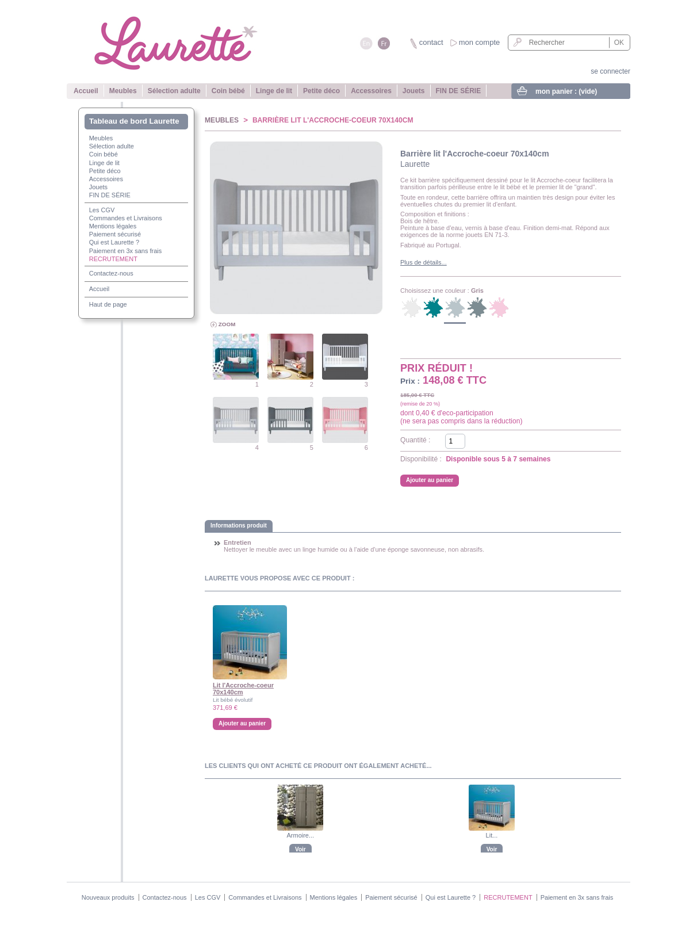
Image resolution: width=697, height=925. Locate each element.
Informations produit (238, 525)
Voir (300, 849)
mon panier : (566, 91)
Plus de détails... (423, 262)
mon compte (479, 42)
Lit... (492, 835)
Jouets (414, 91)
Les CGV (102, 210)
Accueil (86, 91)
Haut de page (108, 304)
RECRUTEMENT (113, 258)
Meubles (123, 91)
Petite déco (321, 91)
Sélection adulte (174, 91)
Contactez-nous (111, 273)
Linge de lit (274, 91)
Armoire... (300, 835)
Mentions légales (113, 226)
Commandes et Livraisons (125, 218)
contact (431, 42)
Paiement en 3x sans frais (125, 250)
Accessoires (371, 91)
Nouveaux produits (108, 897)
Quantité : (415, 440)
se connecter (610, 71)
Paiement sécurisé (115, 234)
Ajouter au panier (242, 723)
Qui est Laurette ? (114, 242)
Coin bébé (228, 91)
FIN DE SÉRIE (458, 91)
